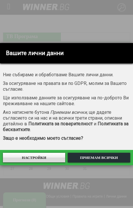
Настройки (34, 157)
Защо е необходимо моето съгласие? (43, 138)
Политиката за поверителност (60, 124)
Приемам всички (99, 157)
